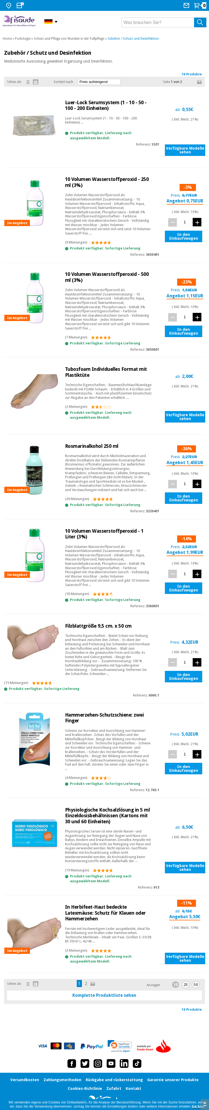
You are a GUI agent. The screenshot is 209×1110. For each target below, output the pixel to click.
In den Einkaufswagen (183, 236)
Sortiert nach (63, 82)
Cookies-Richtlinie (85, 1088)
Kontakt (133, 1088)
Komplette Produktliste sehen (104, 995)
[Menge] (184, 222)
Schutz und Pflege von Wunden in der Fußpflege (69, 39)
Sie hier (198, 1106)
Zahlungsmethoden (62, 1080)
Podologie (22, 39)
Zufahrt (113, 1088)
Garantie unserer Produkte (173, 1080)
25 (185, 984)
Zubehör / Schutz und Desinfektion (133, 39)
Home (7, 39)
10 (175, 984)
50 (195, 984)
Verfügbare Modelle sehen (185, 150)
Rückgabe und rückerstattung (114, 1080)
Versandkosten (24, 1080)
